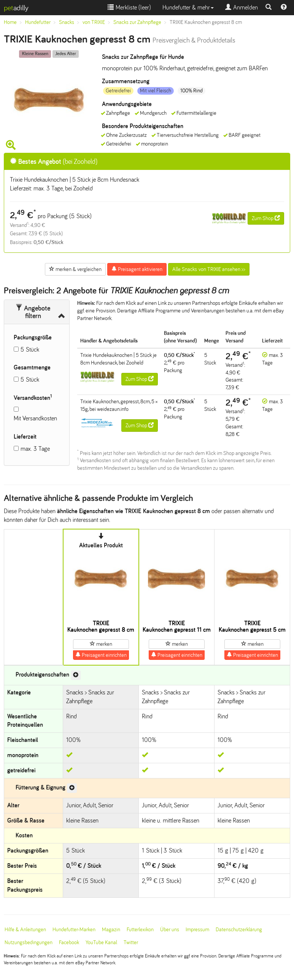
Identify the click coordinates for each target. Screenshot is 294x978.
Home (10, 22)
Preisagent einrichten (101, 655)
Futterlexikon (140, 929)
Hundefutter (38, 22)
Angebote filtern (33, 312)
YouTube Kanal (101, 942)
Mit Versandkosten (35, 418)
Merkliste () (129, 7)
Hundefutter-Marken (73, 929)
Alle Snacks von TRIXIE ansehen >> (208, 269)
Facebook (69, 942)
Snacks (66, 22)
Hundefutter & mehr (188, 7)
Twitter (131, 942)
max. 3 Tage (35, 448)
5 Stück (30, 349)
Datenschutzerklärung (239, 929)
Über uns (169, 929)
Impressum (197, 929)
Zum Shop (266, 218)
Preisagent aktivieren (136, 269)
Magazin (111, 929)
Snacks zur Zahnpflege (137, 22)
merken (101, 644)
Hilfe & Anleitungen (25, 929)
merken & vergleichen (75, 269)
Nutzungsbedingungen (28, 942)
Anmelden (241, 7)
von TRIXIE (94, 22)
